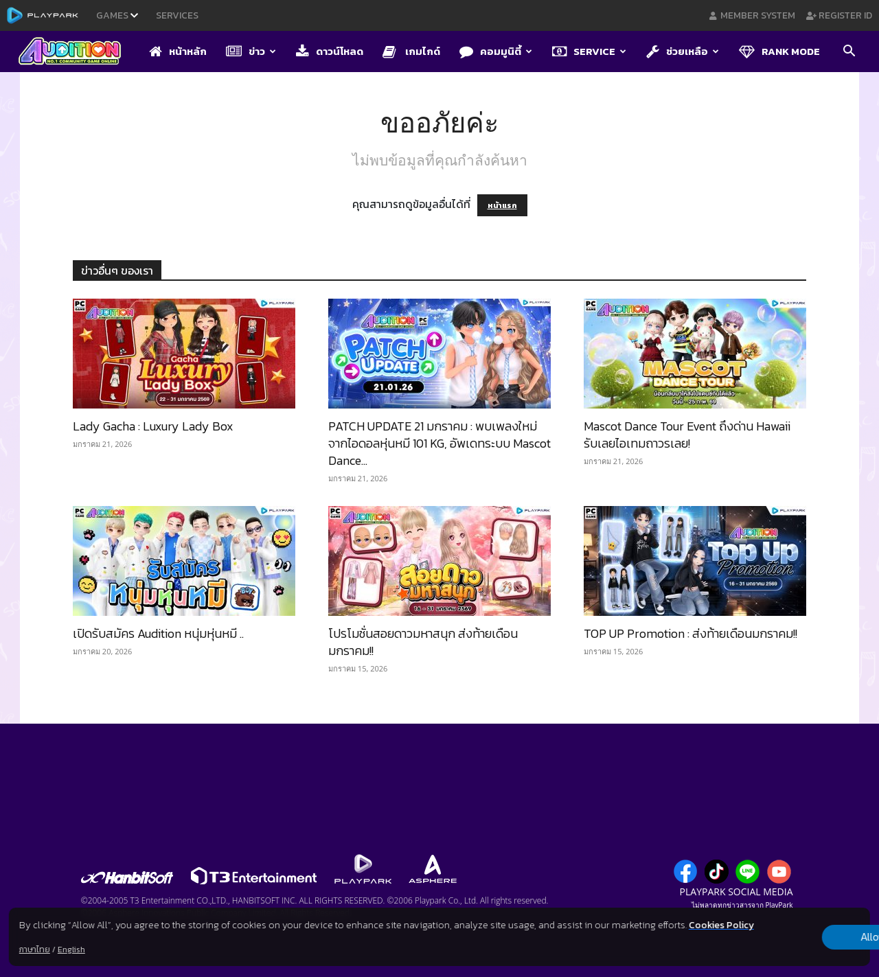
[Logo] (76, 52)
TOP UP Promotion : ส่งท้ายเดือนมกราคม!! (690, 633)
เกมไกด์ (411, 51)
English (71, 949)
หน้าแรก (502, 205)
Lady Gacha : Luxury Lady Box (153, 426)
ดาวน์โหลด (329, 51)
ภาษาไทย (34, 949)
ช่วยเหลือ (682, 51)
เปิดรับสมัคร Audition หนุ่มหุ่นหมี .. (158, 633)
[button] (848, 52)
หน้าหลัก (178, 51)
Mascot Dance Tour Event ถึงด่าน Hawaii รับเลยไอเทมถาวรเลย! (687, 434)
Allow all (798, 929)
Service (589, 51)
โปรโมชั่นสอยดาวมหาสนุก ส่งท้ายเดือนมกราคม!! (423, 642)
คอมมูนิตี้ (495, 51)
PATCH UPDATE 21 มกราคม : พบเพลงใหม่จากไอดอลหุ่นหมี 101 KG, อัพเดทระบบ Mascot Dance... (439, 443)
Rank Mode (779, 51)
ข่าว (251, 51)
